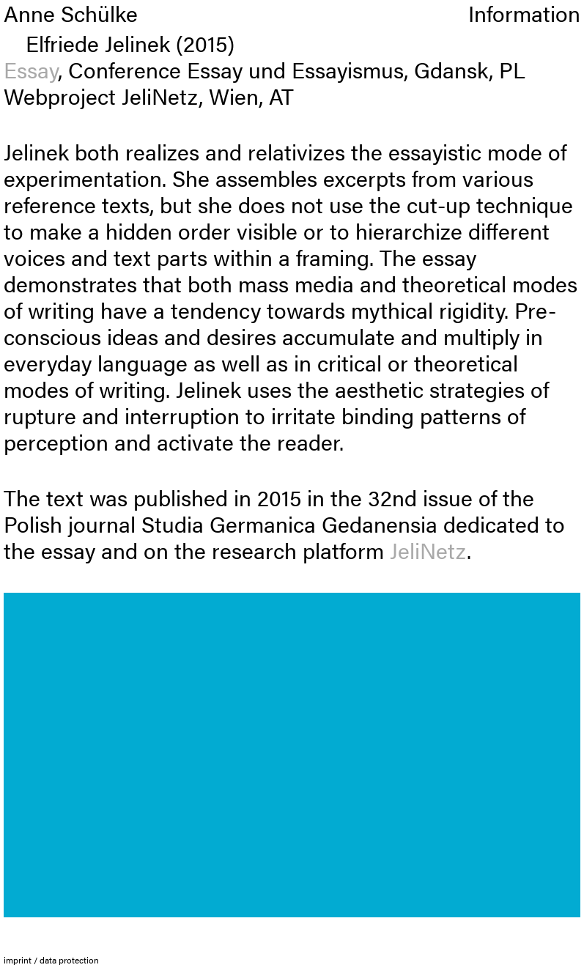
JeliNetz (428, 550)
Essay (31, 69)
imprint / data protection (51, 959)
